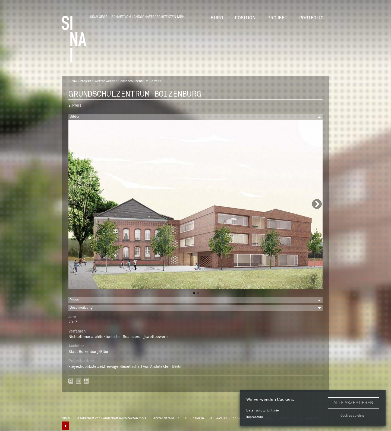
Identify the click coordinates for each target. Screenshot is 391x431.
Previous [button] (74, 204)
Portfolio (311, 18)
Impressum (254, 417)
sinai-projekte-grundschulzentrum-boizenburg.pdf (78, 381)
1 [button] (194, 293)
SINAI (72, 81)
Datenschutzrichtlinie (262, 410)
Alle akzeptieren (353, 403)
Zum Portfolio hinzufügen (70, 381)
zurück (86, 381)
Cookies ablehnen (353, 415)
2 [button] (198, 293)
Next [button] (317, 204)
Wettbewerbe (104, 81)
